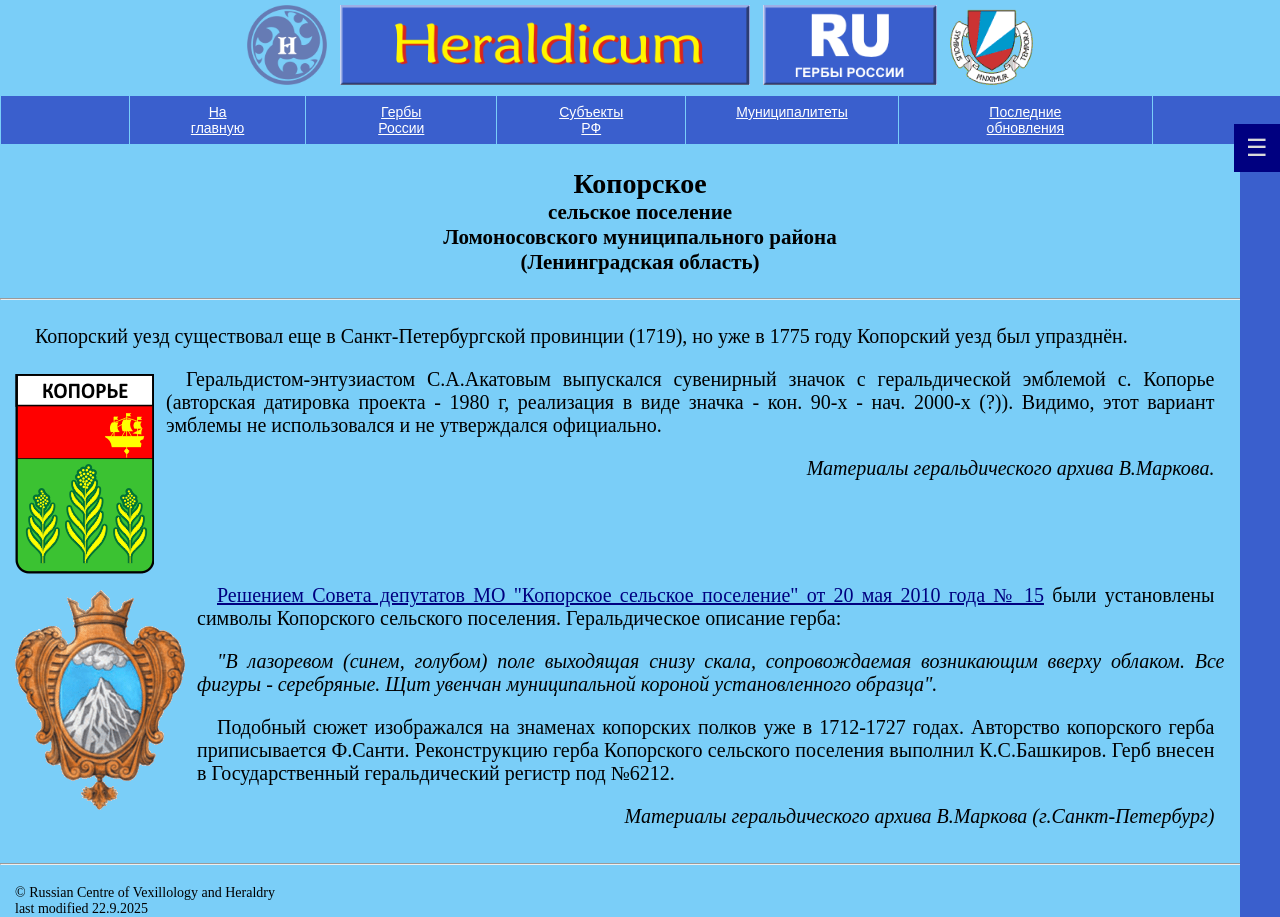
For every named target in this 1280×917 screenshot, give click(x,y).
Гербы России (401, 120)
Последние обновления (1026, 120)
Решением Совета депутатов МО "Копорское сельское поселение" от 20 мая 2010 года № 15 (630, 595)
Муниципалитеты (792, 112)
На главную (217, 120)
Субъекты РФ (591, 120)
